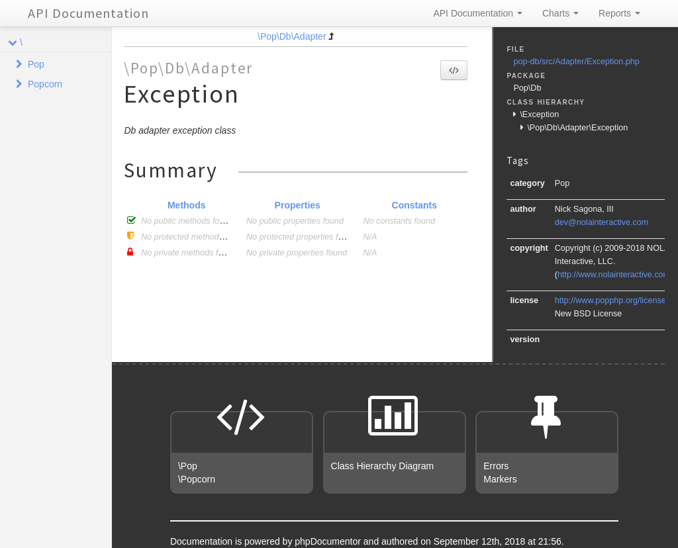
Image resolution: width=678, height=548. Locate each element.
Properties (297, 205)
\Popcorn (196, 479)
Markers (500, 479)
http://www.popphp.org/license (610, 300)
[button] (453, 70)
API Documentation (88, 13)
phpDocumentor (329, 541)
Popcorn (45, 84)
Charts (560, 13)
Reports (619, 13)
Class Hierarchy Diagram (382, 466)
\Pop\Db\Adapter (292, 36)
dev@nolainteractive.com (602, 222)
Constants (414, 205)
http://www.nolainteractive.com (613, 274)
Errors (495, 466)
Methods (187, 205)
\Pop (187, 466)
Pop (36, 64)
